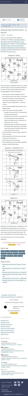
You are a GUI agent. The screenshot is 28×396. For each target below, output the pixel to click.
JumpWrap (3, 253)
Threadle (20, 255)
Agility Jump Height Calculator (7, 330)
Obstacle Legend (14, 82)
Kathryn (5, 362)
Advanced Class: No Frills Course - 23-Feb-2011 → (12, 297)
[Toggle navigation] (26, 2)
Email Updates (7, 20)
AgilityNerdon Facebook (21, 19)
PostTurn (15, 253)
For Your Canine (11, 51)
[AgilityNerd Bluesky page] (15, 383)
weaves (3, 258)
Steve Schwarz (16, 308)
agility (10, 24)
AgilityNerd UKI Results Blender (8, 328)
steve (18, 24)
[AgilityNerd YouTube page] (15, 385)
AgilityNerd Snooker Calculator (7, 332)
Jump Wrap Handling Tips (13, 41)
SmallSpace (10, 255)
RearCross (3, 255)
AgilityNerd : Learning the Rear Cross (8, 344)
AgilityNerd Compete (5, 326)
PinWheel (10, 253)
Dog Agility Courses (5, 322)
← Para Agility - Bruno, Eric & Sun (8, 295)
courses (14, 24)
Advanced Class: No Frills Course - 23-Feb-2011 (15, 272)
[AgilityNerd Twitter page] (22, 383)
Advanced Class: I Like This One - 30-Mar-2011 (15, 278)
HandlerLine (21, 251)
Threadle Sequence (20, 47)
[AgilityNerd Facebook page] (19, 383)
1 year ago (11, 352)
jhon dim (5, 341)
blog (6, 24)
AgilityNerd (5, 2)
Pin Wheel (3, 49)
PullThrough (22, 253)
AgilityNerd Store (4, 334)
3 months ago (19, 344)
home (3, 24)
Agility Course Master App (6, 324)
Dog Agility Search (5, 320)
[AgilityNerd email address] (19, 385)
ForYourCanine (14, 251)
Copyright (6, 394)
